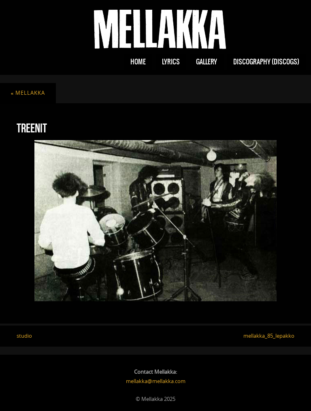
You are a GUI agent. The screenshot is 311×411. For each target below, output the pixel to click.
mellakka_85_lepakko (268, 335)
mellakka (28, 92)
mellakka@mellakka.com (155, 381)
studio (24, 335)
